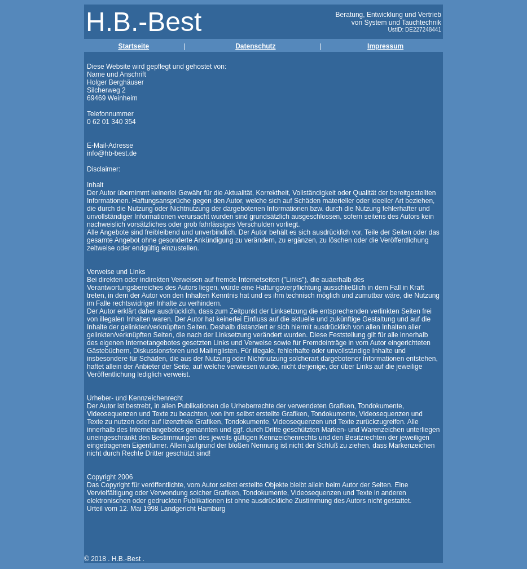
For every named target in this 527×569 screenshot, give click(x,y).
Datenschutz (255, 46)
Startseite (133, 46)
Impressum (385, 46)
